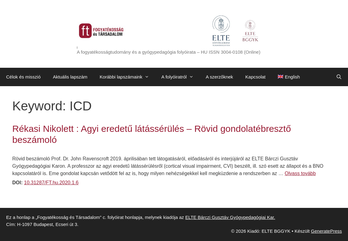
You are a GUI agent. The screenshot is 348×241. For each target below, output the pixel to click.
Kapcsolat (255, 76)
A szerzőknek (219, 76)
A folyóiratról (180, 77)
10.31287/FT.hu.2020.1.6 (51, 182)
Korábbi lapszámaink (127, 77)
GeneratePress (326, 231)
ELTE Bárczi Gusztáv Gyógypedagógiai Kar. (230, 217)
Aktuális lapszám (70, 76)
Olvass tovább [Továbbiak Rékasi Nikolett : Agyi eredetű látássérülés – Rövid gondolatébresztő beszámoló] (300, 173)
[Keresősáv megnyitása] (339, 77)
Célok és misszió (23, 76)
